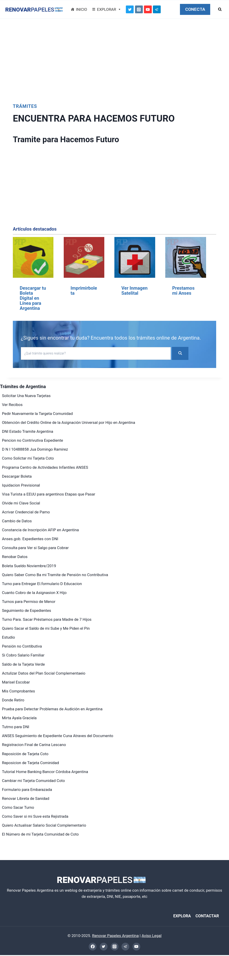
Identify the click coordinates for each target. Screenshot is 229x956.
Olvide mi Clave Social (21, 503)
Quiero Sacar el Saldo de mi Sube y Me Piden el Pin (46, 628)
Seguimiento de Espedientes (26, 610)
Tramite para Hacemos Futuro (74, 139)
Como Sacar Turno (18, 807)
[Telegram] (157, 9)
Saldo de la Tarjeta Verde (23, 664)
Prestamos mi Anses (183, 290)
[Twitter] (130, 9)
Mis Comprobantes (18, 691)
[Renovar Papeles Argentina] (34, 9)
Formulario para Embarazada (27, 789)
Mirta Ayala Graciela (19, 718)
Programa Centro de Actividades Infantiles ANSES (45, 467)
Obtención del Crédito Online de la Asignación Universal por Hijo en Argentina (68, 422)
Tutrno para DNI (15, 726)
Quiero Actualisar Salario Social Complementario (44, 825)
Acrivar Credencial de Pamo (26, 512)
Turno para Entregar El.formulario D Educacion (42, 583)
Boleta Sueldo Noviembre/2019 (29, 566)
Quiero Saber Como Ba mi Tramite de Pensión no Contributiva (55, 574)
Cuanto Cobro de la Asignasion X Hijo (34, 592)
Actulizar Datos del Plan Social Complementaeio (44, 673)
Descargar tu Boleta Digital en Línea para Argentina (33, 298)
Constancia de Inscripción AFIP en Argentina (40, 530)
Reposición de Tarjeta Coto (25, 754)
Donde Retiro (13, 700)
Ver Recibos (12, 404)
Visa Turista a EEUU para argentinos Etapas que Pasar (48, 494)
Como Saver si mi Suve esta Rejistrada (35, 816)
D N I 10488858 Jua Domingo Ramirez (35, 449)
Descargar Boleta (17, 476)
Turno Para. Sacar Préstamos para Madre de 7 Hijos (47, 619)
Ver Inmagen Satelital (134, 290)
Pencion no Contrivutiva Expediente (32, 440)
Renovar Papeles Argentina (115, 936)
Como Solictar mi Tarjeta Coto (28, 458)
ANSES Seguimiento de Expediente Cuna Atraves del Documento (57, 735)
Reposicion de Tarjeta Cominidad (30, 762)
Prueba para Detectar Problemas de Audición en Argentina (52, 709)
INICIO (81, 9)
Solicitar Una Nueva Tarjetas (26, 395)
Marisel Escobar (16, 682)
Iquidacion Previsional (21, 485)
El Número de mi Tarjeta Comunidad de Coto (40, 834)
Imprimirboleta (84, 290)
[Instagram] (139, 9)
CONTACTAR (205, 916)
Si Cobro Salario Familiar (23, 655)
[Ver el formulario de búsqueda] (219, 9)
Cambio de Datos (17, 521)
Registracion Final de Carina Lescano (34, 744)
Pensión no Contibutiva (22, 646)
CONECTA (195, 9)
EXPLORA (177, 916)
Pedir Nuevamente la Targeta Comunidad (37, 413)
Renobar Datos (15, 556)
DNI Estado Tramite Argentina (27, 431)
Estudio (8, 637)
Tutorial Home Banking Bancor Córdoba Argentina (45, 771)
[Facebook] (93, 947)
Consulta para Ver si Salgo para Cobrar (35, 547)
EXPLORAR (109, 9)
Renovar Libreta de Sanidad (25, 798)
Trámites (25, 106)
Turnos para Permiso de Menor (28, 601)
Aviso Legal (152, 936)
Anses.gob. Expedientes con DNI (30, 539)
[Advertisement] (114, 59)
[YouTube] (148, 9)
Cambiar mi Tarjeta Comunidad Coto (33, 780)
